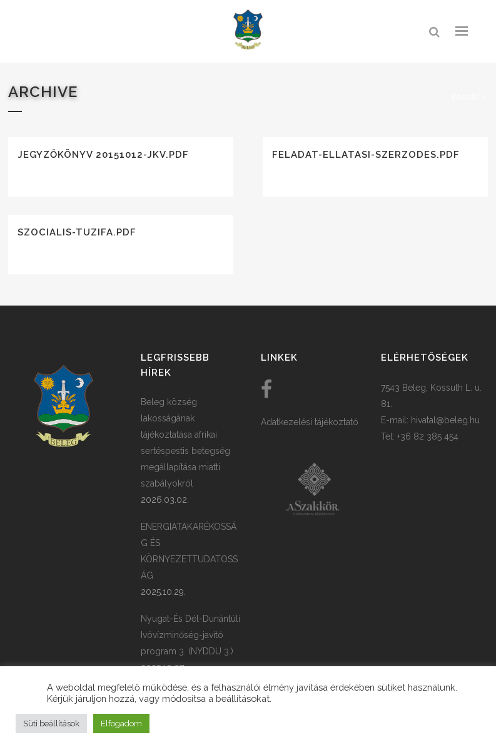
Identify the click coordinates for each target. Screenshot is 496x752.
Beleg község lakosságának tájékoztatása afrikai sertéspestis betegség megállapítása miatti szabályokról (185, 442)
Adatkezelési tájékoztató (309, 422)
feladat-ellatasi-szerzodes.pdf (366, 154)
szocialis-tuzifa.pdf (77, 232)
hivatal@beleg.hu (445, 420)
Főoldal (466, 96)
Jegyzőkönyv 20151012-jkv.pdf (103, 154)
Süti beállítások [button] (51, 723)
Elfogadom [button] (121, 723)
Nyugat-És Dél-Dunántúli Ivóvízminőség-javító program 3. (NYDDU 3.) (190, 635)
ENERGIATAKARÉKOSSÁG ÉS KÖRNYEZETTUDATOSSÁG (189, 551)
